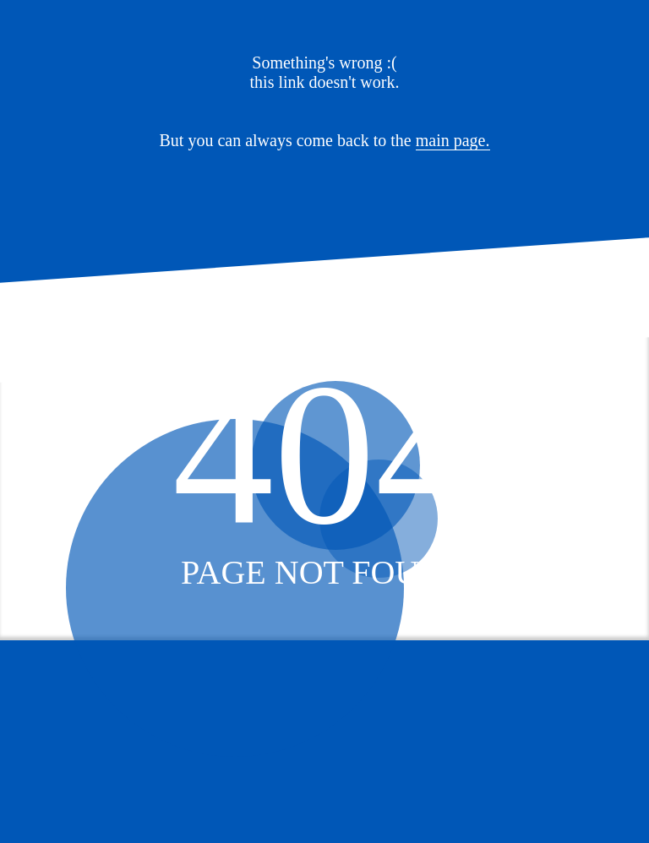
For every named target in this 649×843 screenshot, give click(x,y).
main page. (453, 140)
